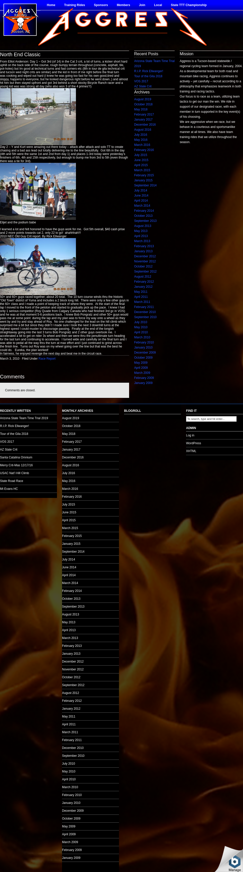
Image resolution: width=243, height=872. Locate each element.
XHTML (191, 451)
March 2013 (142, 241)
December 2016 (145, 124)
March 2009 (142, 373)
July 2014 (140, 190)
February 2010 (144, 342)
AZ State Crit (143, 86)
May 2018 (141, 109)
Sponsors (101, 5)
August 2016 (142, 129)
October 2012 (143, 266)
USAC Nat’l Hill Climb (14, 473)
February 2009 (144, 378)
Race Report (46, 358)
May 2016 (141, 140)
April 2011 (141, 297)
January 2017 (143, 119)
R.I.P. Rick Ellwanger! (148, 71)
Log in (190, 435)
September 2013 (145, 221)
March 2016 (142, 145)
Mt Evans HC (9, 489)
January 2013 (143, 251)
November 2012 (145, 261)
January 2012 (143, 286)
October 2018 (143, 104)
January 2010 (143, 347)
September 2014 (145, 185)
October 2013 (143, 216)
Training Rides (74, 5)
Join (142, 5)
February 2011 (144, 307)
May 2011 (141, 292)
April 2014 (141, 200)
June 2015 (141, 160)
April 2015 (141, 165)
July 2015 (140, 155)
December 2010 (145, 312)
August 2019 (142, 99)
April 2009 (141, 368)
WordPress (193, 443)
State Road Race (11, 481)
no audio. (38, 260)
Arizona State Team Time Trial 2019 (24, 418)
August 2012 (142, 276)
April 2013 (141, 236)
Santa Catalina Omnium (16, 457)
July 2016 (140, 135)
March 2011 (142, 302)
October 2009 (143, 357)
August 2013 (142, 226)
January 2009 (143, 383)
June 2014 (141, 195)
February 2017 (144, 114)
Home (51, 5)
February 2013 (144, 246)
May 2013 (141, 231)
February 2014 (144, 210)
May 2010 (141, 327)
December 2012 (145, 256)
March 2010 (142, 337)
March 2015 (142, 170)
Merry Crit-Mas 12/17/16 (16, 465)
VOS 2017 (141, 81)
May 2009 (141, 362)
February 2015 (144, 175)
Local (158, 5)
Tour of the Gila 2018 (148, 76)
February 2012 (144, 281)
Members (123, 5)
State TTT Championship (189, 5)
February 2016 (144, 150)
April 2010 (141, 332)
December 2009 (145, 352)
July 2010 (140, 322)
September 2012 (145, 271)
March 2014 (142, 205)
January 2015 (143, 180)
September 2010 (145, 317)
